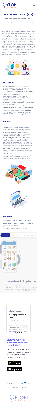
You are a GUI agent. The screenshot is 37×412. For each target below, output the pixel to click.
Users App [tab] (5, 235)
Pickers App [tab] (15, 235)
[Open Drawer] (33, 5)
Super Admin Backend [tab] (28, 235)
